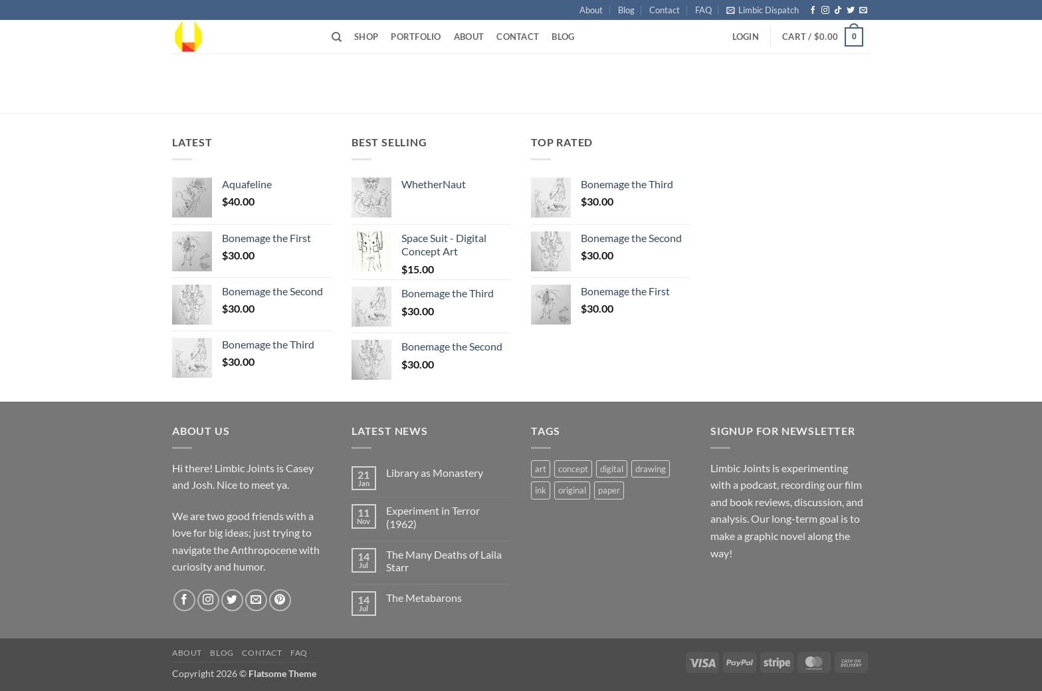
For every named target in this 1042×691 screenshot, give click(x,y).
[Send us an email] (863, 10)
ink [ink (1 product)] (540, 490)
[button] (762, 10)
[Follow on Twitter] (851, 10)
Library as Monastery (434, 472)
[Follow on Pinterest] (280, 600)
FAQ (703, 10)
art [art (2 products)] (540, 469)
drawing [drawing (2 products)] (650, 469)
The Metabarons (424, 597)
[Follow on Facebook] (813, 10)
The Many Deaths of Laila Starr (444, 560)
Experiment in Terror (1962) (433, 516)
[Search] (336, 37)
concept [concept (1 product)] (573, 469)
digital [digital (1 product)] (611, 469)
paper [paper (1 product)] (609, 490)
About (591, 10)
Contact (664, 10)
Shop (366, 36)
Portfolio (416, 36)
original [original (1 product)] (572, 490)
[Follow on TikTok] (838, 10)
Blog (626, 10)
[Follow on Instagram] (825, 10)
